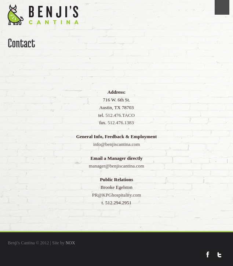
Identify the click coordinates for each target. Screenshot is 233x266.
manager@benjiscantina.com (116, 166)
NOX (70, 242)
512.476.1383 (121, 122)
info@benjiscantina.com (116, 144)
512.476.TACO (120, 115)
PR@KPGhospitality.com (116, 195)
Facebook (208, 254)
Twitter (219, 254)
